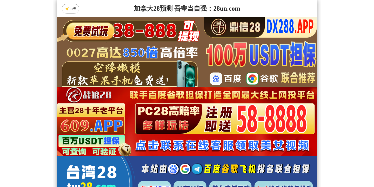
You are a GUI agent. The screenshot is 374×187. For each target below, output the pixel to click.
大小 (203, 169)
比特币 (236, 128)
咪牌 (223, 105)
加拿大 (137, 128)
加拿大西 (170, 128)
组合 (138, 169)
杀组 (171, 169)
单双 (236, 169)
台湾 (203, 128)
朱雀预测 (143, 142)
